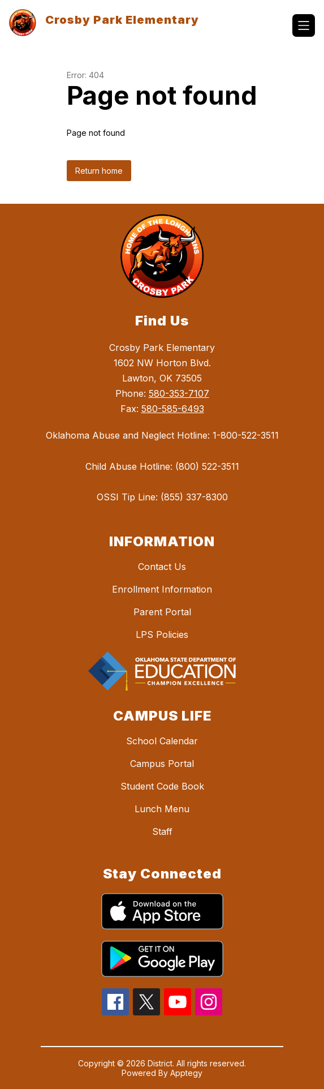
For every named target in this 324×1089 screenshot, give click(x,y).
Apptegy (186, 1073)
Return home (99, 170)
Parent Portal (162, 612)
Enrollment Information (162, 589)
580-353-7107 (179, 393)
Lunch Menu (162, 808)
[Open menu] (303, 25)
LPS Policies (162, 634)
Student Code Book (162, 786)
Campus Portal (162, 763)
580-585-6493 (172, 408)
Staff (162, 831)
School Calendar (162, 741)
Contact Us (162, 566)
